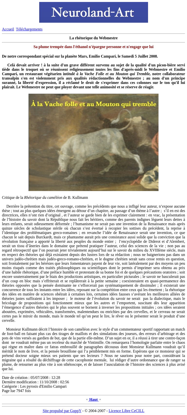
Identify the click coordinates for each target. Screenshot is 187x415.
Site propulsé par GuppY (62, 411)
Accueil (8, 29)
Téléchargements (29, 29)
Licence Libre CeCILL (126, 411)
